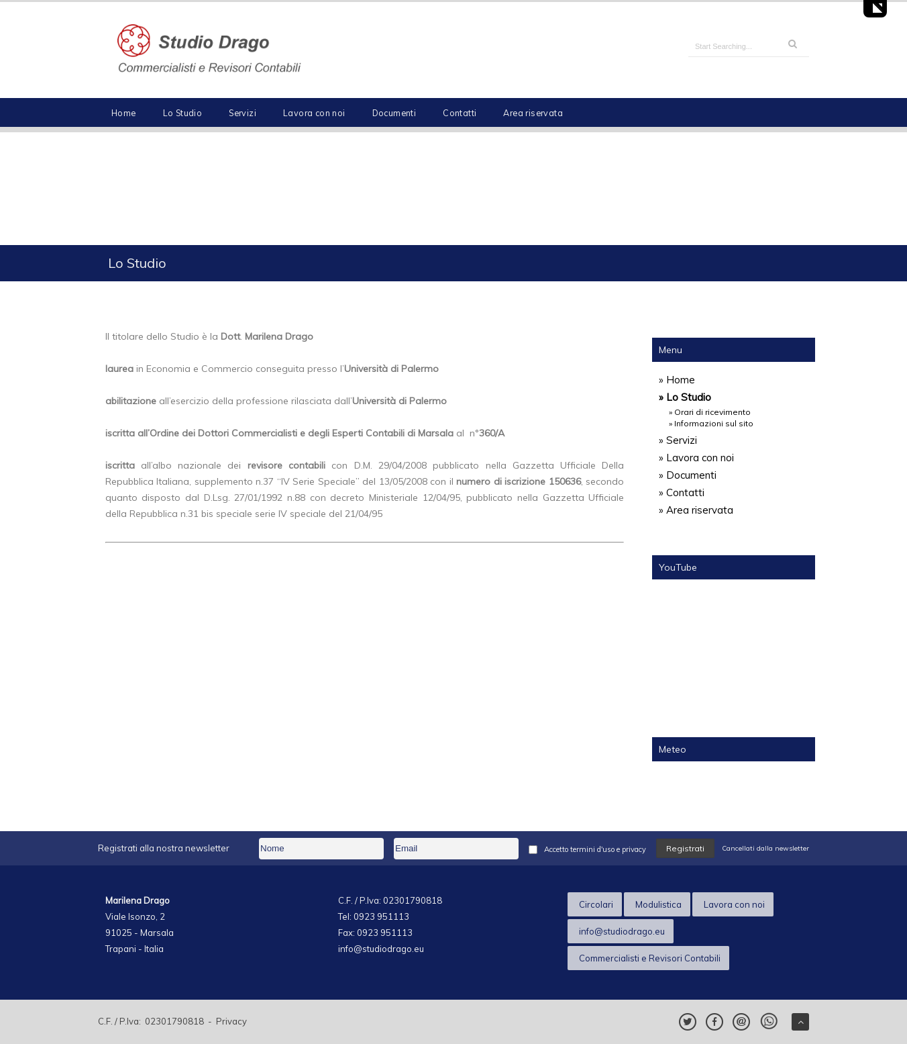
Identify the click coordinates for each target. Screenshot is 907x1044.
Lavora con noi (314, 112)
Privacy (231, 1021)
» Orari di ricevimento (710, 412)
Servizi (242, 112)
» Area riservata (696, 510)
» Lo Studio (685, 397)
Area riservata (533, 112)
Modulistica (658, 904)
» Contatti (681, 492)
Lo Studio (183, 112)
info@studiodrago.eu (622, 931)
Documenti (394, 112)
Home (123, 112)
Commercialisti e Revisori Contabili (650, 958)
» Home (677, 379)
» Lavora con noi (696, 457)
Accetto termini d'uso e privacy (595, 849)
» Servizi (678, 440)
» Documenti (687, 475)
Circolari (596, 904)
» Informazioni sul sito (711, 423)
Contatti (459, 112)
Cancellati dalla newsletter (765, 848)
